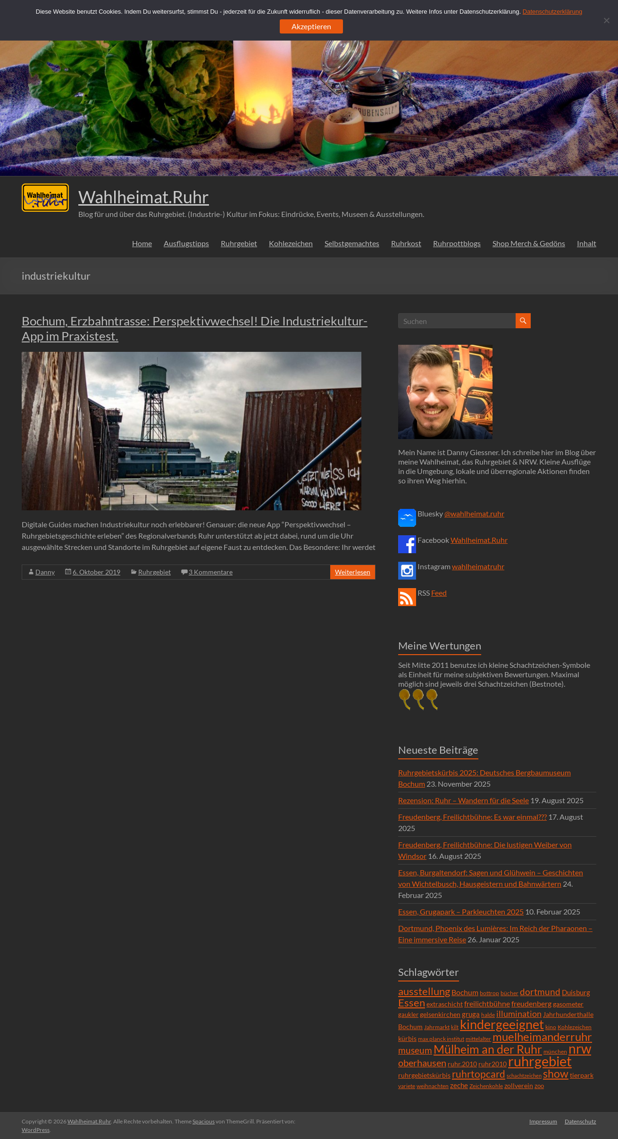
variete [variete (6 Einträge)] (406, 1085)
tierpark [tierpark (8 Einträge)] (581, 1075)
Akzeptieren (311, 26)
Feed (439, 592)
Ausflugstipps (186, 243)
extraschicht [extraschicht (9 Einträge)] (444, 1004)
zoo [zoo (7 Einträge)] (539, 1085)
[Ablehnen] (606, 20)
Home (142, 243)
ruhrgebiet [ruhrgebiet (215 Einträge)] (540, 1061)
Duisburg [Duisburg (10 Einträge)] (576, 993)
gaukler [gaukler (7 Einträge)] (408, 1014)
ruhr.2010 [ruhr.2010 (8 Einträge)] (462, 1064)
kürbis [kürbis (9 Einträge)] (407, 1038)
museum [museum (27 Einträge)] (415, 1050)
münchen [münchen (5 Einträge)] (555, 1051)
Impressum (543, 1121)
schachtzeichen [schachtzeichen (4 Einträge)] (524, 1075)
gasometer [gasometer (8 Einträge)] (568, 1004)
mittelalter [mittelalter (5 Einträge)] (478, 1039)
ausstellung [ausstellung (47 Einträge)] (424, 991)
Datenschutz (580, 1121)
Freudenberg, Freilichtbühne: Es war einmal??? (472, 816)
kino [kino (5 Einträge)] (550, 1027)
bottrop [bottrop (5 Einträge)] (489, 993)
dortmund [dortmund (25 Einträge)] (540, 991)
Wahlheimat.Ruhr (143, 196)
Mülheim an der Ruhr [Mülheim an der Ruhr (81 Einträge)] (488, 1049)
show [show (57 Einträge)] (555, 1073)
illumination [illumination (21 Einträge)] (519, 1013)
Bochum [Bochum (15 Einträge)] (464, 992)
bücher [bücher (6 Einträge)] (509, 993)
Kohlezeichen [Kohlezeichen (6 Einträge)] (575, 1027)
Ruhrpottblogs (457, 243)
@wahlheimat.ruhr (474, 513)
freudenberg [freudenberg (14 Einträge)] (531, 1003)
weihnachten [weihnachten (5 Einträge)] (433, 1086)
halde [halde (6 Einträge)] (488, 1014)
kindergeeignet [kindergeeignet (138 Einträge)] (502, 1024)
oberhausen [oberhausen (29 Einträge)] (422, 1062)
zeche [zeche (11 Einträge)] (459, 1085)
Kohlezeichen (291, 243)
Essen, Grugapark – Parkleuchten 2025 (461, 911)
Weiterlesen (352, 572)
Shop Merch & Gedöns (529, 243)
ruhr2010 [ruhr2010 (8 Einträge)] (492, 1064)
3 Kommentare (211, 572)
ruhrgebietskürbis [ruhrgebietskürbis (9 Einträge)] (424, 1075)
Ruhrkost (406, 243)
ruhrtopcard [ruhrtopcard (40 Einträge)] (478, 1074)
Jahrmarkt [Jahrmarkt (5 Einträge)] (437, 1027)
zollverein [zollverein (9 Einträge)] (518, 1085)
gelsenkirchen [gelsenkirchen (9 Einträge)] (440, 1014)
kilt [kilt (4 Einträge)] (455, 1027)
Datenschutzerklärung (552, 11)
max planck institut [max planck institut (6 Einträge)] (441, 1038)
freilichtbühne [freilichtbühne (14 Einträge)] (487, 1003)
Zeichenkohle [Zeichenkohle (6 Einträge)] (486, 1085)
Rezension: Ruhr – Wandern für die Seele (463, 800)
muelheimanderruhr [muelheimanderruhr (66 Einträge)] (542, 1036)
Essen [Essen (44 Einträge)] (411, 1003)
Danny (45, 572)
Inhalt (586, 243)
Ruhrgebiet (239, 243)
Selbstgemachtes (352, 243)
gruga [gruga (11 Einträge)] (471, 1014)
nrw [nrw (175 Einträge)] (579, 1048)
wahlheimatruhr (478, 566)
